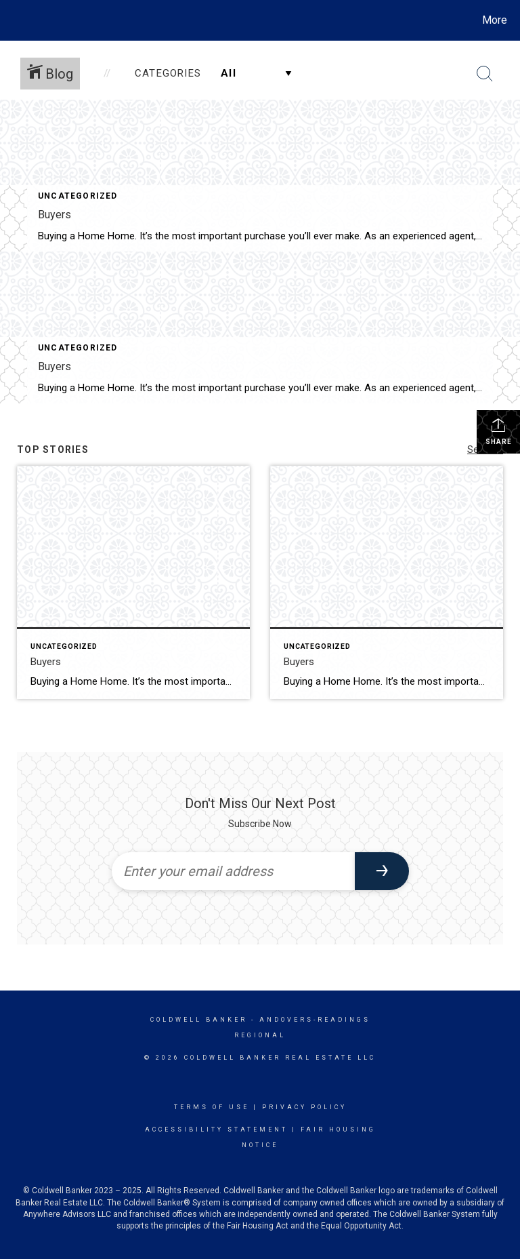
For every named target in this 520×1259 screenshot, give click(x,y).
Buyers (54, 214)
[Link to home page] (13, 20)
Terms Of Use (211, 1107)
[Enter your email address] (233, 871)
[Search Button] (485, 74)
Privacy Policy (304, 1107)
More (494, 20)
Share (498, 431)
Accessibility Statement (216, 1129)
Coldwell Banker (198, 1019)
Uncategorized (78, 196)
